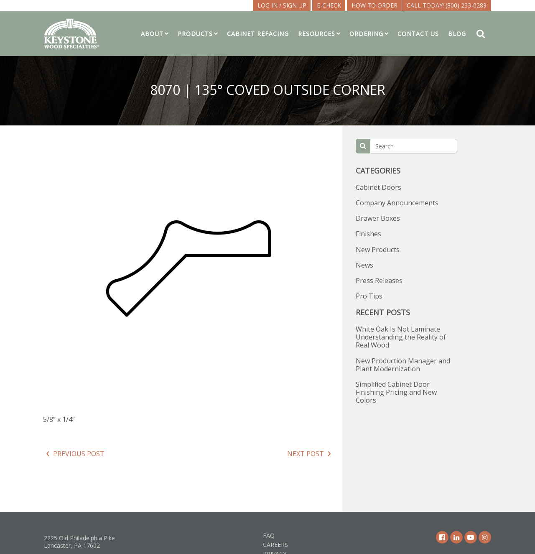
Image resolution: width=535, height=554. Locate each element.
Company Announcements (397, 202)
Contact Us (418, 34)
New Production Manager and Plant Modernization (403, 364)
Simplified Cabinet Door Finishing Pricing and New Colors (396, 392)
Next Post (305, 453)
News (364, 265)
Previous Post (78, 453)
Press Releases (379, 280)
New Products (378, 249)
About (152, 34)
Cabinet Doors (378, 187)
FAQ (269, 535)
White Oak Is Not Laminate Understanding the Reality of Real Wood (401, 337)
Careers (275, 545)
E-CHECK (329, 5)
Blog (457, 34)
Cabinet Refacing (258, 34)
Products (195, 34)
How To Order (374, 5)
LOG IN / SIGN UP (281, 5)
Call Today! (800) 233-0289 (447, 5)
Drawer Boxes (378, 218)
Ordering (366, 34)
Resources (316, 34)
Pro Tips (369, 296)
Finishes (368, 233)
